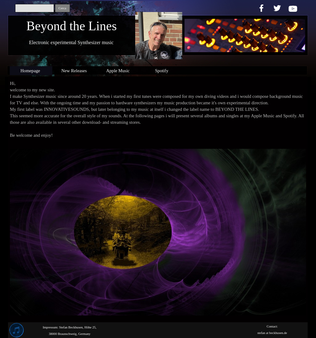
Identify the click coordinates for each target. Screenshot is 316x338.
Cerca (62, 8)
